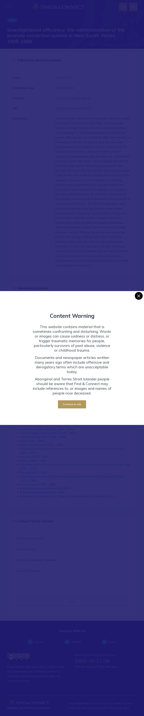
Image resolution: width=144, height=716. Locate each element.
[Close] (138, 296)
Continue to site (72, 404)
